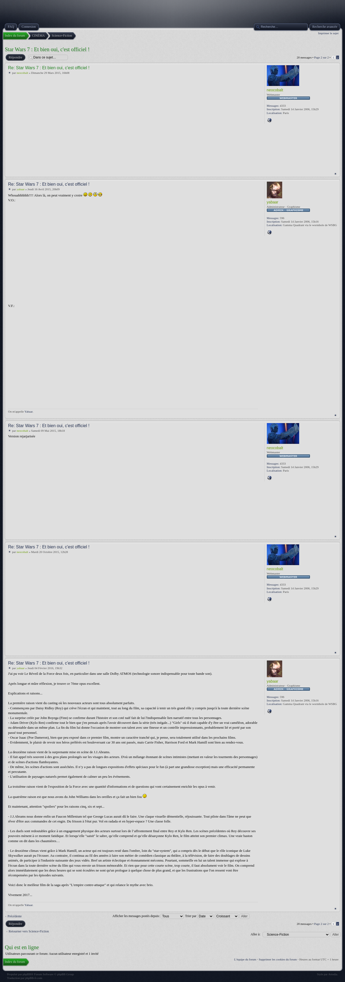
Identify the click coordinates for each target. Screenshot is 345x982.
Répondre (15, 57)
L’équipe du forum (245, 959)
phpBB (27, 974)
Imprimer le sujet (328, 33)
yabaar (21, 189)
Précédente (15, 916)
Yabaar (29, 411)
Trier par (199, 916)
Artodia (332, 974)
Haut (335, 173)
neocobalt (22, 72)
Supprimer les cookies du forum (278, 959)
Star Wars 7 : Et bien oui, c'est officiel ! (47, 49)
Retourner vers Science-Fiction (29, 931)
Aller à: (255, 934)
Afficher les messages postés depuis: (148, 916)
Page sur (321, 57)
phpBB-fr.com (33, 978)
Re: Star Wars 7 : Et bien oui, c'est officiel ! (48, 67)
